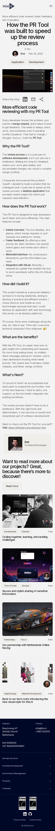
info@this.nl (40, 728)
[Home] (9, 6)
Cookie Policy (35, 820)
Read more (12, 486)
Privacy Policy (20, 820)
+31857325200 (42, 731)
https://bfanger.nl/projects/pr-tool (27, 427)
